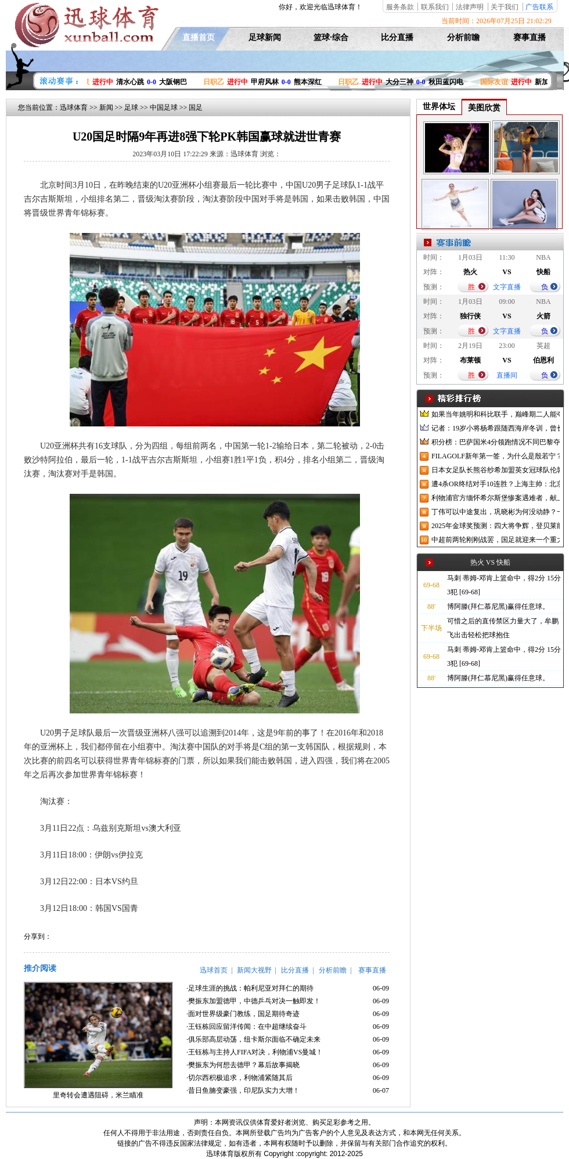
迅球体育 (74, 107)
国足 (196, 107)
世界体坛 (439, 106)
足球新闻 (265, 37)
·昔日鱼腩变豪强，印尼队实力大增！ (243, 1090)
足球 (131, 107)
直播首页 (198, 37)
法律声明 (470, 7)
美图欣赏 (484, 107)
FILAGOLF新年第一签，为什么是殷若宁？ (495, 456)
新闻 (106, 107)
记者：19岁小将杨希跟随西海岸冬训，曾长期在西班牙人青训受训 (495, 428)
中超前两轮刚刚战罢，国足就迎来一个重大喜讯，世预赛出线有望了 (495, 540)
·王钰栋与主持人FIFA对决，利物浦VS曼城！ (254, 1052)
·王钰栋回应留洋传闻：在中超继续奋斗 (246, 1026)
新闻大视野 (254, 970)
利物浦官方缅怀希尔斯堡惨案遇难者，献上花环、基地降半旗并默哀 (495, 498)
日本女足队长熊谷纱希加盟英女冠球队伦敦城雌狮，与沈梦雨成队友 (495, 470)
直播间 (506, 375)
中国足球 (164, 107)
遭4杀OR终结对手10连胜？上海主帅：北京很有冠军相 (495, 484)
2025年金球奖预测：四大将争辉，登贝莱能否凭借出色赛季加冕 (495, 526)
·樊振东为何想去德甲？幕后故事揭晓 (243, 1065)
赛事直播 (529, 37)
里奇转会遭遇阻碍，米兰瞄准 (98, 1095)
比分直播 (397, 37)
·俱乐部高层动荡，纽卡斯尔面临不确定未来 (253, 1039)
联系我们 (435, 7)
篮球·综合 (331, 37)
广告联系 (539, 7)
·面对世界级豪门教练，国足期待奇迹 (243, 1014)
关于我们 (504, 7)
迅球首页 (214, 970)
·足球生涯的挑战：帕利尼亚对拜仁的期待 (250, 988)
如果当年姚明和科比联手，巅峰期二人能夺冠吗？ (495, 414)
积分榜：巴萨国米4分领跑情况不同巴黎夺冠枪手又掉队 (495, 442)
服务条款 (400, 7)
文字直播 (507, 287)
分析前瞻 (463, 37)
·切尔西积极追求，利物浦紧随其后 (239, 1078)
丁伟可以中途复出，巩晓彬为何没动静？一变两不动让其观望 (495, 512)
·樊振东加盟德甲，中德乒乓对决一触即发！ (253, 1001)
